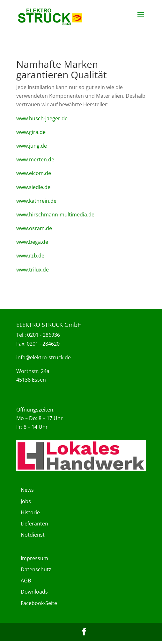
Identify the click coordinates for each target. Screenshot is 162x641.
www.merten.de (35, 159)
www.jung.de (31, 145)
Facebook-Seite (39, 603)
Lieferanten (34, 523)
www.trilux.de (32, 269)
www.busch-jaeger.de (42, 118)
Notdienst (33, 534)
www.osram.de (34, 228)
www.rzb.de (30, 255)
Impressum (34, 558)
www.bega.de (32, 241)
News (27, 489)
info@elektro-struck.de (43, 357)
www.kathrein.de (36, 200)
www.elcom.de (33, 173)
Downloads (34, 591)
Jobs (26, 501)
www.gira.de (31, 132)
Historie (30, 512)
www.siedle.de (33, 187)
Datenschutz (36, 569)
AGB (26, 580)
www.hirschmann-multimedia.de (55, 214)
